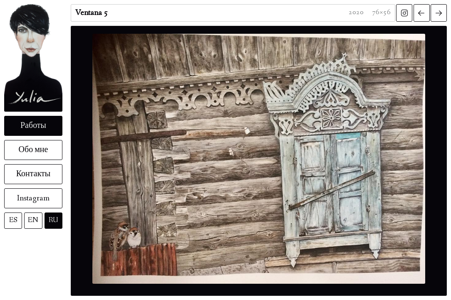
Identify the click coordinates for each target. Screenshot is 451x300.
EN (33, 220)
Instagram (33, 198)
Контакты (33, 174)
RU (53, 220)
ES (13, 220)
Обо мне (33, 150)
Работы (33, 125)
